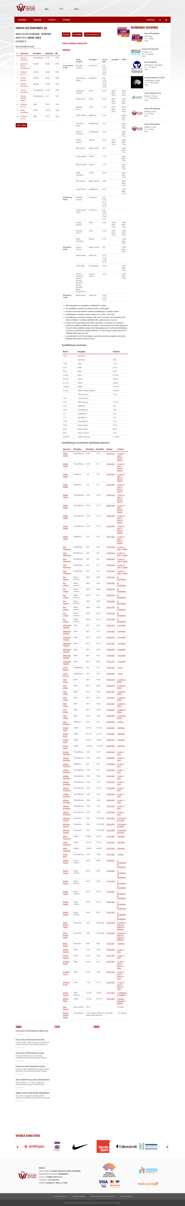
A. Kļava (120, 967)
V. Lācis (119, 453)
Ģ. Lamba (120, 680)
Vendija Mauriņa (23, 79)
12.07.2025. (111, 806)
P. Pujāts (124, 549)
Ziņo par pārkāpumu (60, 1196)
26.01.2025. (111, 537)
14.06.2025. (111, 830)
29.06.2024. (111, 565)
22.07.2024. (111, 571)
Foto (61, 9)
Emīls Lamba (65, 681)
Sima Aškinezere (67, 548)
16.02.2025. (111, 770)
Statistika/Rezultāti (92, 34)
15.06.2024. (111, 583)
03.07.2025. (111, 607)
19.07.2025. (111, 613)
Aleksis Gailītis (65, 454)
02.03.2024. (111, 547)
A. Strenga (120, 943)
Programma (77, 34)
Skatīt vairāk (21, 125)
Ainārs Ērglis (65, 855)
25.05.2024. (111, 485)
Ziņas (46, 9)
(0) (45, 28)
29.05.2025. (111, 782)
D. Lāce (119, 752)
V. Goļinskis (121, 625)
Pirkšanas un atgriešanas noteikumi (103, 1196)
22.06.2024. (111, 516)
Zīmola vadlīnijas (126, 1196)
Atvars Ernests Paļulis (65, 925)
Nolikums (66, 34)
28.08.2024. (111, 595)
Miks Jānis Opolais (66, 819)
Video (76, 9)
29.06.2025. (111, 601)
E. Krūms (121, 681)
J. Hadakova (121, 995)
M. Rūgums (120, 926)
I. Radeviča (121, 1000)
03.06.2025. (111, 710)
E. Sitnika (120, 999)
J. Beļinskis (121, 728)
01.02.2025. (111, 734)
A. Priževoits (121, 818)
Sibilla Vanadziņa (24, 111)
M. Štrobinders (121, 578)
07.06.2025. (111, 655)
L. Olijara (120, 722)
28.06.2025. (111, 716)
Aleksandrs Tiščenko (67, 626)
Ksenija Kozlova (66, 994)
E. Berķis (119, 457)
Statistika (39, 19)
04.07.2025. (111, 800)
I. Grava (120, 667)
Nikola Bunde (65, 944)
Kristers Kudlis (65, 729)
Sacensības (23, 19)
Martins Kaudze (65, 861)
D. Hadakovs (121, 993)
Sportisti (53, 19)
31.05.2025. (111, 881)
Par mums (67, 19)
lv (160, 19)
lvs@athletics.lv (54, 1177)
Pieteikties (151, 19)
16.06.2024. (111, 553)
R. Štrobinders (121, 861)
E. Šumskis (121, 1002)
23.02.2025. (111, 776)
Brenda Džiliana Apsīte (23, 98)
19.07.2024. (111, 698)
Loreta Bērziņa (65, 668)
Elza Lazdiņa (66, 578)
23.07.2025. (111, 619)
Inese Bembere (66, 723)
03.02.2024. (111, 453)
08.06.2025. (111, 746)
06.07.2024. (111, 692)
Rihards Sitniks (65, 1000)
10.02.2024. (111, 464)
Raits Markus (65, 1008)
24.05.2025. (111, 740)
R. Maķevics (121, 928)
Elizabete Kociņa (24, 73)
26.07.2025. (111, 982)
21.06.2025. (111, 892)
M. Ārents (120, 820)
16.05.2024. (111, 474)
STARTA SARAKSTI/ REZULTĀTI (74, 43)
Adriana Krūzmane (24, 59)
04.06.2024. (111, 680)
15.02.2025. (111, 764)
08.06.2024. (111, 505)
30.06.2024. (111, 526)
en (166, 19)
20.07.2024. (111, 704)
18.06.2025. (111, 949)
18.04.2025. (111, 860)
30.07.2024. (111, 818)
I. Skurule (120, 459)
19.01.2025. (111, 836)
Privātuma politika (79, 1196)
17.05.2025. (111, 871)
